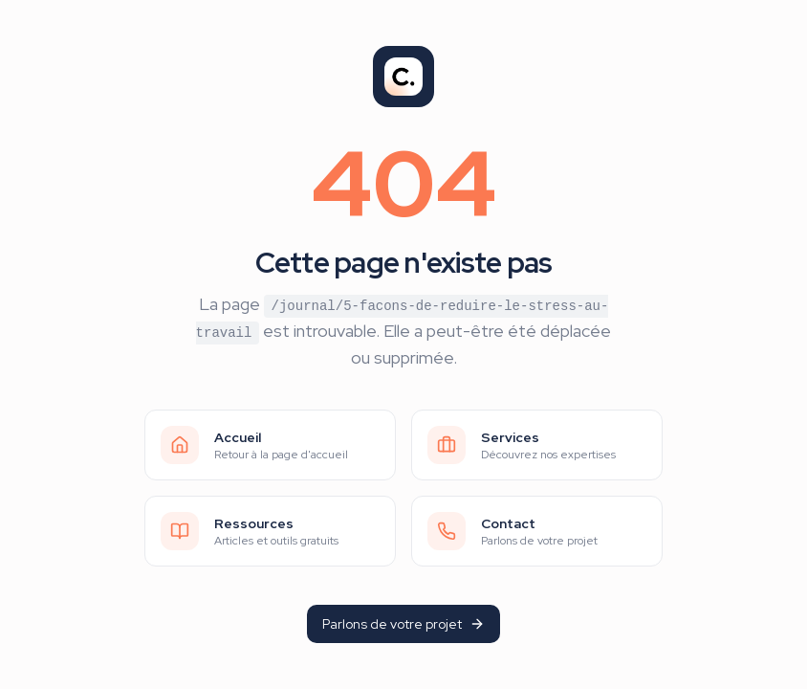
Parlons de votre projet (403, 624)
